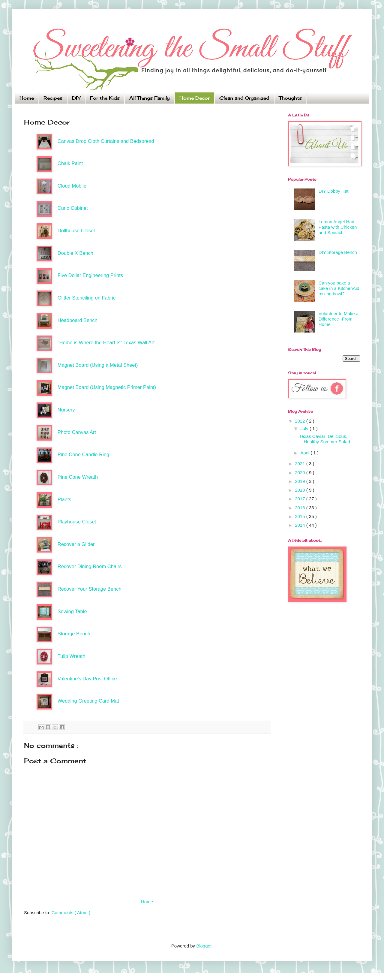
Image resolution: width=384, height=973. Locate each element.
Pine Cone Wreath (78, 477)
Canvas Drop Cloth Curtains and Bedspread (106, 141)
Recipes (53, 98)
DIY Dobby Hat (334, 191)
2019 (300, 481)
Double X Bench (75, 253)
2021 (300, 463)
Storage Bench (74, 633)
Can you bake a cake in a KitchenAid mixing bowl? (339, 288)
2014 (300, 525)
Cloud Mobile (72, 185)
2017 (300, 498)
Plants (64, 499)
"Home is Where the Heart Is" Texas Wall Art (106, 342)
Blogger (204, 945)
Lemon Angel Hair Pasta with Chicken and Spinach (338, 227)
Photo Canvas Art (77, 432)
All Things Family (149, 98)
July (305, 428)
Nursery (66, 409)
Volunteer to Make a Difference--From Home (338, 319)
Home (27, 98)
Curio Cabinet (73, 208)
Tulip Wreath (72, 656)
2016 (300, 507)
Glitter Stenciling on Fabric (87, 297)
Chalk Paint (70, 163)
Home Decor (194, 98)
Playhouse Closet (77, 521)
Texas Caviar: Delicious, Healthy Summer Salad (324, 439)
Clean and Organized (244, 98)
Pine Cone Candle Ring (83, 454)
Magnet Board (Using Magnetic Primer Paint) (107, 387)
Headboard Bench (78, 320)
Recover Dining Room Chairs (90, 566)
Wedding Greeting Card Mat (88, 700)
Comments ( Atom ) (71, 912)
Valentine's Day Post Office (87, 678)
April (305, 452)
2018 (300, 490)
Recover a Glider (76, 544)
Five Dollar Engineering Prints (90, 275)
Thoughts (290, 98)
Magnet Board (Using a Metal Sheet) (98, 365)
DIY (76, 98)
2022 (300, 420)
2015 (300, 516)
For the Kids (105, 98)
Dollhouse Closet (76, 230)
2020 (300, 472)
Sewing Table (72, 611)
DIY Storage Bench (338, 252)
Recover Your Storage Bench (90, 589)
